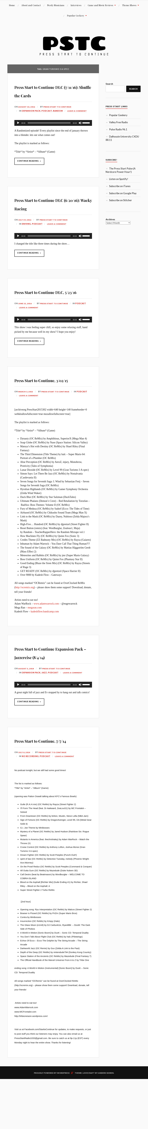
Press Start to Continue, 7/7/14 (49, 787)
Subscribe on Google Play (123, 193)
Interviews (76, 5)
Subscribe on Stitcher (120, 200)
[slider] (49, 131)
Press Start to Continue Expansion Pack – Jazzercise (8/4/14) (48, 690)
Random (58, 119)
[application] (53, 131)
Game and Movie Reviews (100, 5)
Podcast (46, 119)
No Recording (30, 807)
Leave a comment (77, 119)
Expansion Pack (31, 119)
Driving (26, 241)
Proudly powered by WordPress (52, 1124)
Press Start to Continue (59, 115)
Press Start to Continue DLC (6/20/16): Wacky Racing (48, 216)
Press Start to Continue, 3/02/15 (49, 409)
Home (12, 5)
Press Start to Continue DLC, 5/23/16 (48, 312)
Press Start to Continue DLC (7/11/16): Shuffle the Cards (50, 94)
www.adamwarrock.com (46, 637)
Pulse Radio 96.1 (118, 129)
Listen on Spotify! (118, 179)
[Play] (18, 131)
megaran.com (35, 641)
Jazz (44, 715)
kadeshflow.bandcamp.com (45, 645)
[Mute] (80, 131)
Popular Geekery (75, 15)
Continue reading (31, 170)
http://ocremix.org (24, 621)
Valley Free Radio (118, 122)
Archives (110, 219)
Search (109, 83)
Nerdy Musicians (55, 5)
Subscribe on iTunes (119, 186)
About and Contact (31, 5)
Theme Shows (129, 5)
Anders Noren (106, 1124)
